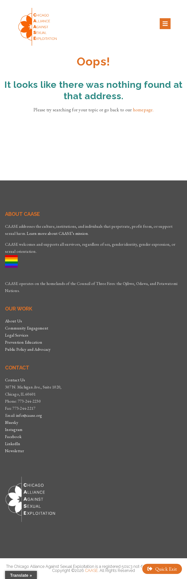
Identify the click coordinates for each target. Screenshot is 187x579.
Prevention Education (23, 342)
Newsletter (14, 450)
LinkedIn (12, 443)
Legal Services (17, 335)
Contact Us (15, 380)
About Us (13, 321)
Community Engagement (26, 328)
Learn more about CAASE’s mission (57, 233)
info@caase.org (29, 415)
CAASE (91, 570)
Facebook (13, 436)
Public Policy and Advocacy (28, 349)
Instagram (13, 429)
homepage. (143, 110)
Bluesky (11, 422)
